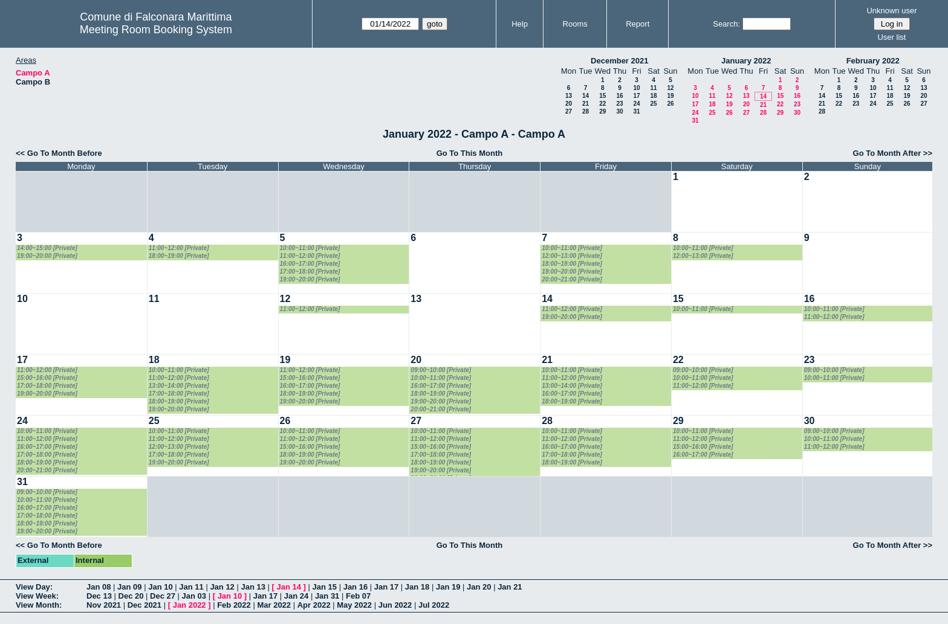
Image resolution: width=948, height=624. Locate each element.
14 (585, 95)
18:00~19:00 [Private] (179, 255)
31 (636, 111)
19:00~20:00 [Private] (47, 255)
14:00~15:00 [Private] (47, 248)
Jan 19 (448, 586)
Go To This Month (470, 153)
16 (619, 95)
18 (653, 95)
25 (653, 103)
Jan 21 (510, 586)
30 (619, 111)
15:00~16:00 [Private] (47, 378)
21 (585, 103)
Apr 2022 (314, 605)
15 (602, 95)
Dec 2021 (144, 605)
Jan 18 (417, 586)
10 (636, 88)
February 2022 (873, 60)
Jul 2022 (433, 605)
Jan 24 (296, 595)
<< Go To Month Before (59, 153)
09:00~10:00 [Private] (441, 370)
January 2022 (746, 60)
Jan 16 (355, 586)
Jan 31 (327, 595)
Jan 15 (325, 586)
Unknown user (891, 10)
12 (670, 88)
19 (670, 95)
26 (670, 103)
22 (602, 103)
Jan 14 (289, 586)
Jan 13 (253, 586)
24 (636, 103)
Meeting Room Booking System (156, 30)
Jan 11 (191, 586)
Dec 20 (131, 595)
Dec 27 (162, 595)
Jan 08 (98, 586)
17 (636, 95)
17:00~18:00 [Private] (310, 271)
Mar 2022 (274, 605)
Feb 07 (358, 595)
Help (519, 23)
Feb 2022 (234, 605)
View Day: (34, 586)
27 (568, 111)
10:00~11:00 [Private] (310, 248)
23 (619, 103)
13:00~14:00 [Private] (179, 385)
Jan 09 (129, 586)
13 (568, 95)
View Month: (39, 605)
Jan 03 (194, 595)
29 (602, 111)
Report (637, 23)
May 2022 (354, 605)
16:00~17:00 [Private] (310, 263)
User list (891, 37)
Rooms (575, 23)
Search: (726, 23)
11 (653, 88)
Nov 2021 (103, 605)
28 (585, 111)
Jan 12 (222, 586)
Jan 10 (160, 586)
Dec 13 (99, 595)
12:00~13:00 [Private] (572, 255)
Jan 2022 (189, 605)
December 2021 (619, 60)
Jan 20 (479, 586)
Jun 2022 (395, 605)
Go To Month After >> (892, 153)
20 (568, 103)
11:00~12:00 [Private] (179, 248)
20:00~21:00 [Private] (572, 279)
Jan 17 (386, 586)
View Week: (37, 595)
